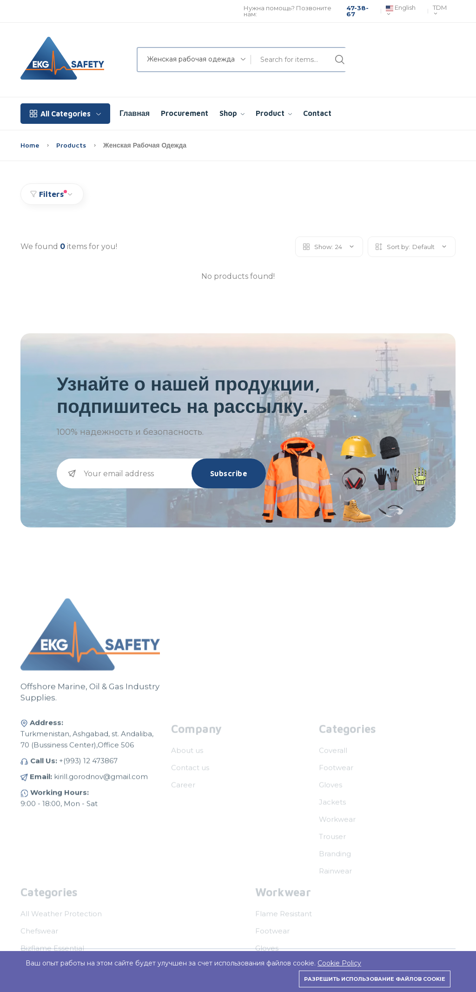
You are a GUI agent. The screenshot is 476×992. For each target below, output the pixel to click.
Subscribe (229, 473)
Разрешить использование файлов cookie (374, 979)
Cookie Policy (339, 963)
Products (72, 145)
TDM (440, 11)
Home (30, 145)
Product (274, 113)
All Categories (65, 113)
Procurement (184, 113)
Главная (134, 113)
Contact (317, 113)
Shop (232, 113)
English (401, 11)
